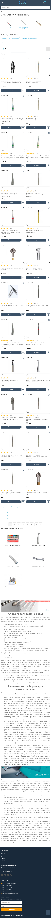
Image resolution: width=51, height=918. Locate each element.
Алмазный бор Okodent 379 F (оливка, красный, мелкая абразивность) (37, 343)
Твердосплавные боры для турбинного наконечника (16, 506)
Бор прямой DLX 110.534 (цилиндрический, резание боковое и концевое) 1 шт (37, 457)
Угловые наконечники (38, 566)
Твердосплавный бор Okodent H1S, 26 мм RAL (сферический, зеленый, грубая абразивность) (12, 157)
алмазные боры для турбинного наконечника (14, 515)
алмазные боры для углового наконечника (14, 512)
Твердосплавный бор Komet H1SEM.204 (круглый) (12, 269)
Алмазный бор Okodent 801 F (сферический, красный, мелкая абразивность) (10, 232)
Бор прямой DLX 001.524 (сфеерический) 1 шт (33, 82)
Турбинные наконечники (38, 545)
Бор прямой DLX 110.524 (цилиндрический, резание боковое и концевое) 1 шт (37, 195)
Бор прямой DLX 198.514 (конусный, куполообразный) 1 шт (11, 493)
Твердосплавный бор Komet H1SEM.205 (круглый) (38, 493)
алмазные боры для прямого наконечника (13, 518)
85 (36, 524)
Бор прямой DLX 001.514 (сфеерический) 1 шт (33, 119)
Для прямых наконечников (9, 42)
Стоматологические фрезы (12, 586)
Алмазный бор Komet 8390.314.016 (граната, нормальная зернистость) (11, 82)
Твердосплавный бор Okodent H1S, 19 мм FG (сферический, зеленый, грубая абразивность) (37, 157)
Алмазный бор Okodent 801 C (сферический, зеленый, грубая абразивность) (10, 195)
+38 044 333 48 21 (7, 885)
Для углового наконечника (29, 38)
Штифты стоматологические (13, 545)
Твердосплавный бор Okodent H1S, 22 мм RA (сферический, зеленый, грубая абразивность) (12, 120)
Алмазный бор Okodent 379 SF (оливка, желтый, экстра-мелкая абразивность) (38, 306)
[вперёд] (40, 524)
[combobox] (38, 75)
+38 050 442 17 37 (7, 887)
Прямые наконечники (13, 566)
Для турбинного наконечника (10, 38)
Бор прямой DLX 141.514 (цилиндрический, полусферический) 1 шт (37, 419)
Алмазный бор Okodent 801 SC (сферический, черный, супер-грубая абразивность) (12, 344)
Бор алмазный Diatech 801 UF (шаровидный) (9, 381)
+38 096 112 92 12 (7, 889)
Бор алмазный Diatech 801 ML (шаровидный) (35, 231)
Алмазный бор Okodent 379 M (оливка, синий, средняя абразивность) (12, 418)
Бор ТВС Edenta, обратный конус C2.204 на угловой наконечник (36, 269)
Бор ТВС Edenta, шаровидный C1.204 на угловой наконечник (38, 381)
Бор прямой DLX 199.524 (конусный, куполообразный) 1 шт (11, 456)
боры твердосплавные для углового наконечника (16, 509)
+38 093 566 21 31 (7, 891)
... (32, 524)
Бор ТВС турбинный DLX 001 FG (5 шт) (12, 305)
